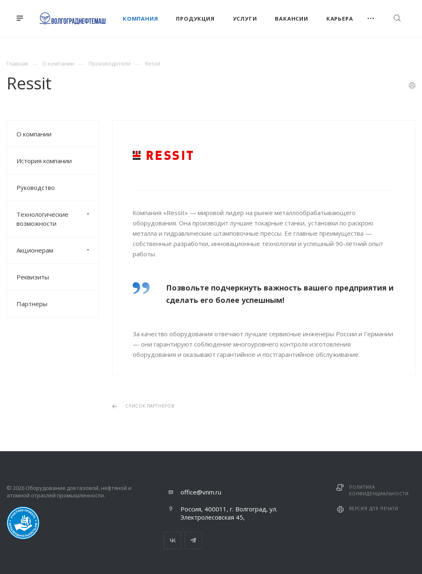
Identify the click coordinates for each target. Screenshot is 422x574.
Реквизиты (32, 277)
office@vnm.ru (201, 492)
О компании (34, 134)
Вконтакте (172, 540)
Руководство (35, 187)
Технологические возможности (57, 219)
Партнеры (31, 304)
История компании (44, 161)
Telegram (193, 540)
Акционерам (57, 250)
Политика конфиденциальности (378, 490)
